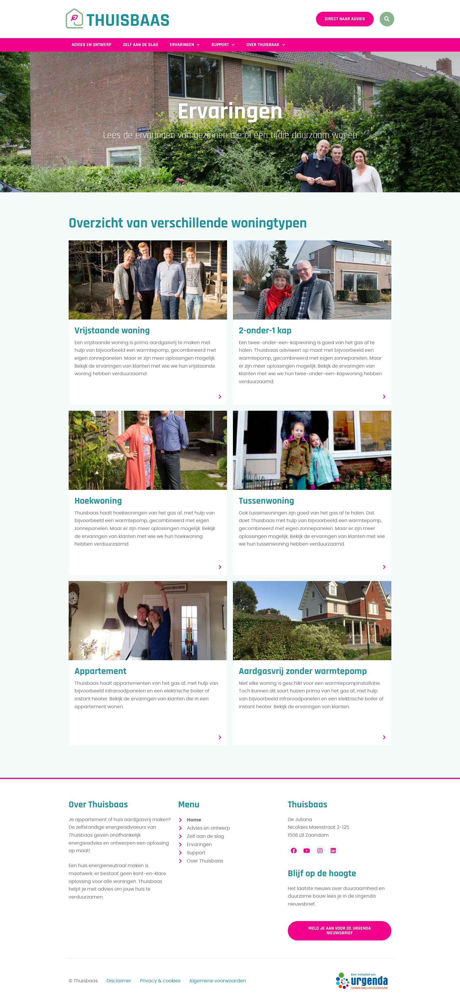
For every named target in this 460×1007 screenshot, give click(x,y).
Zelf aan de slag (140, 45)
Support (223, 44)
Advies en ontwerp (91, 45)
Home (194, 820)
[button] (387, 19)
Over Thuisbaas (265, 44)
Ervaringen (185, 44)
